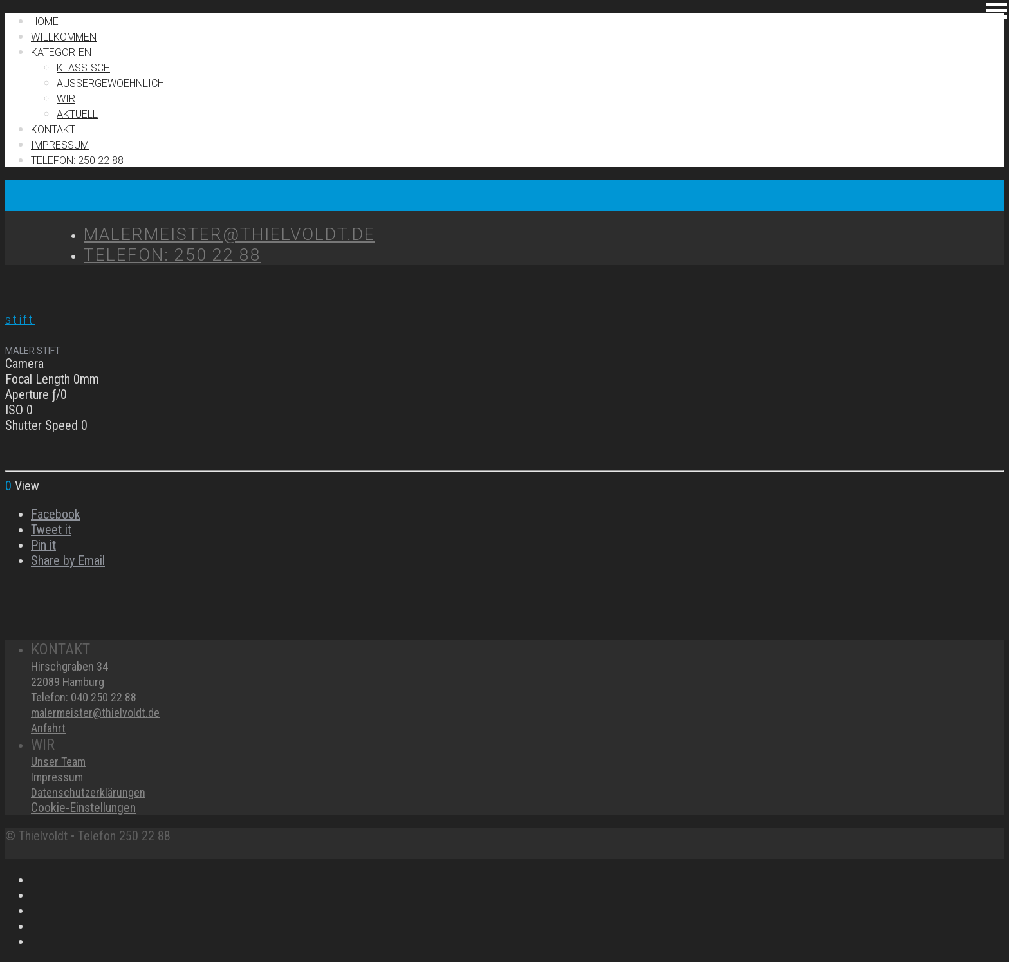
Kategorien (61, 52)
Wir (66, 99)
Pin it (43, 545)
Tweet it (51, 529)
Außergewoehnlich (110, 83)
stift (20, 319)
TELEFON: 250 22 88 (77, 160)
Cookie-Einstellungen (83, 807)
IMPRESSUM (60, 145)
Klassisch (83, 68)
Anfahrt (48, 728)
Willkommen (64, 37)
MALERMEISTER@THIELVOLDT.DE (229, 234)
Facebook (55, 514)
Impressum (57, 777)
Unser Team (58, 761)
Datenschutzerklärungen (88, 792)
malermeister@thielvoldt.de (95, 712)
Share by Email (68, 560)
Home (45, 21)
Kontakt (53, 130)
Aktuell (77, 114)
